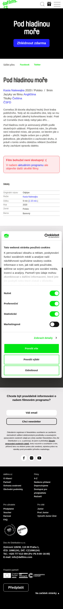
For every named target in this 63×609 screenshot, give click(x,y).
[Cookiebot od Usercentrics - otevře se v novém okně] (45, 236)
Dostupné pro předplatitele (40, 491)
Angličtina (30, 94)
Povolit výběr (31, 359)
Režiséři (38, 496)
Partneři (7, 482)
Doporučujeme (41, 485)
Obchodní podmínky (13, 489)
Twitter (37, 65)
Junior (40, 509)
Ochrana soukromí (12, 485)
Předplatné (8, 509)
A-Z (35, 478)
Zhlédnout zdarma (31, 43)
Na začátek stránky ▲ (47, 593)
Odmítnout (31, 370)
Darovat (7, 516)
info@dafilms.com (22, 557)
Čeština (17, 98)
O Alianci (7, 478)
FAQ (5, 520)
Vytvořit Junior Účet (47, 516)
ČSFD (7, 102)
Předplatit (16, 587)
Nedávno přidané (42, 482)
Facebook (24, 65)
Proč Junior (43, 512)
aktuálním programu (31, 165)
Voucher (7, 512)
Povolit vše (31, 348)
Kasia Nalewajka (14, 90)
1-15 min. (33, 201)
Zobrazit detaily (43, 337)
